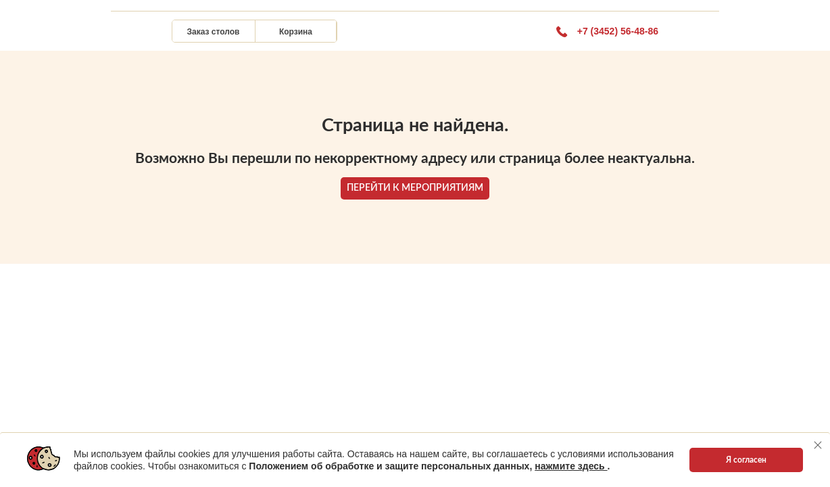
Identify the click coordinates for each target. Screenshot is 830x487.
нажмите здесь (571, 466)
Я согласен (746, 460)
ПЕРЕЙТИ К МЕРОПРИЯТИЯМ (415, 188)
